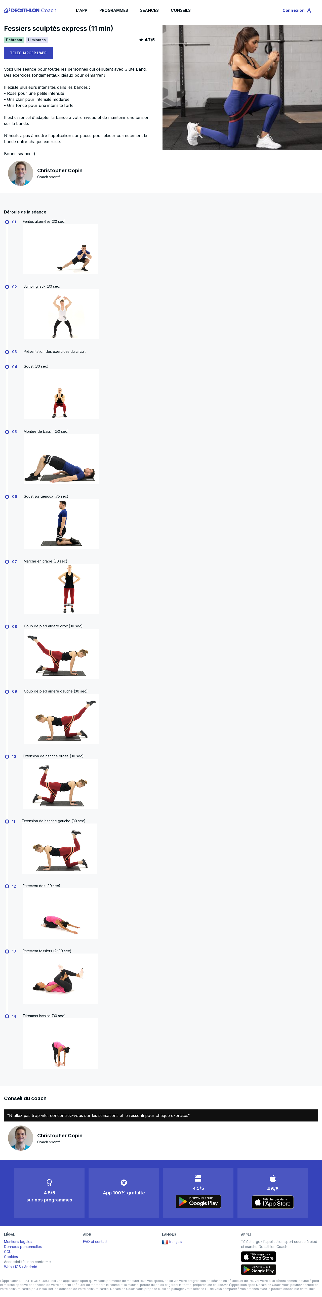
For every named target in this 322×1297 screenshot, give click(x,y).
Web (8, 1267)
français (172, 1242)
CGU (8, 1251)
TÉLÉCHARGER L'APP (28, 53)
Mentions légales (18, 1241)
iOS (18, 1267)
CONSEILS (181, 10)
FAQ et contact (95, 1241)
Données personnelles (23, 1246)
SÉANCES (149, 10)
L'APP (81, 10)
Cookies (11, 1257)
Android (30, 1267)
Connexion (297, 11)
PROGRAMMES (113, 10)
